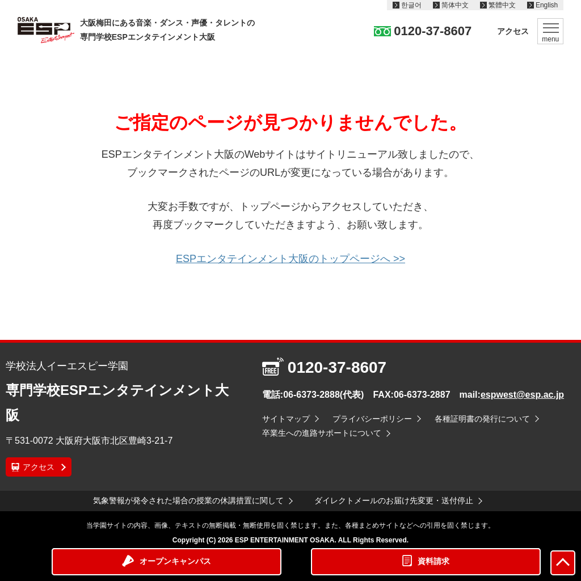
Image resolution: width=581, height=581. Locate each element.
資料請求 (433, 561)
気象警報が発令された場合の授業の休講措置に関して (188, 500)
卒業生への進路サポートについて (321, 432)
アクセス (513, 31)
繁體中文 (502, 5)
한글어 (411, 5)
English (547, 5)
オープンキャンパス (175, 561)
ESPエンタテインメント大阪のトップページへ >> (290, 258)
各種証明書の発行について (482, 418)
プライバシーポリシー (372, 418)
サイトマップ (286, 418)
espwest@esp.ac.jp (522, 394)
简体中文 (455, 5)
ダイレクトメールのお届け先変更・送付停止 (393, 500)
